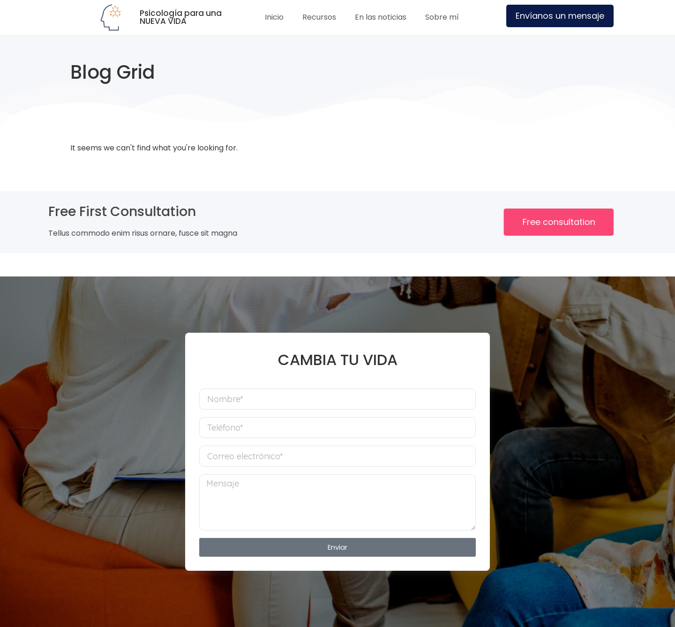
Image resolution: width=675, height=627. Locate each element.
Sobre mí (442, 17)
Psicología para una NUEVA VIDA (181, 17)
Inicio (274, 17)
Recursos (319, 17)
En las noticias (380, 17)
